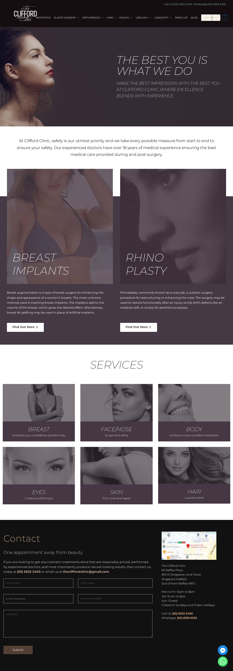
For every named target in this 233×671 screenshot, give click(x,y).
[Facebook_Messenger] (223, 650)
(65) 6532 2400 (182, 4)
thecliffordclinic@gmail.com (86, 571)
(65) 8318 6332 (217, 4)
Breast (39, 429)
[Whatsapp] (223, 661)
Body (194, 429)
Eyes (39, 492)
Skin (116, 492)
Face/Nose (116, 429)
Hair (194, 491)
